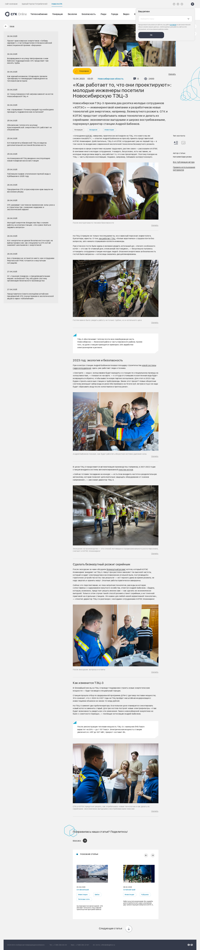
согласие (173, 25)
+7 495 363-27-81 (82, 945)
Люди (103, 14)
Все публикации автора (184, 162)
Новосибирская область (111, 78)
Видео (126, 14)
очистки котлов (126, 470)
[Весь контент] (176, 143)
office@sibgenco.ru (108, 945)
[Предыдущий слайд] (146, 855)
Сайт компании (11, 4)
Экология (72, 14)
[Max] (182, 4)
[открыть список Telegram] (178, 4)
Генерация (57, 14)
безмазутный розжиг (116, 569)
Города (114, 14)
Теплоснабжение (38, 14)
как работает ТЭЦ (107, 238)
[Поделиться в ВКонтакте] (80, 841)
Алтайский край (83, 890)
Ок (151, 35)
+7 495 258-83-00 (60, 945)
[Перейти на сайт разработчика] (190, 944)
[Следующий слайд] (153, 855)
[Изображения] (183, 142)
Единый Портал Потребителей (34, 4)
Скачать (172, 74)
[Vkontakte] (174, 4)
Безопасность (88, 14)
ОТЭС (89, 136)
